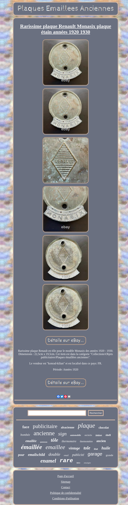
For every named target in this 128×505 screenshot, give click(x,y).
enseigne (87, 463)
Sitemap (65, 481)
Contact (65, 487)
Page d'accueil (65, 476)
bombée (25, 434)
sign (62, 433)
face (25, 427)
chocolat (104, 427)
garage (95, 454)
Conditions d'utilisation (65, 498)
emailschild (36, 455)
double (54, 454)
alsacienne (67, 427)
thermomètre (86, 441)
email (66, 455)
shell (108, 435)
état (96, 449)
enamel (48, 461)
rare (66, 461)
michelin (88, 435)
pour (21, 455)
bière (78, 463)
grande (109, 455)
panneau (43, 442)
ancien (101, 441)
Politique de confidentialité (65, 492)
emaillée (31, 441)
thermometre (69, 441)
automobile (75, 435)
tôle (54, 440)
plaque (86, 425)
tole (86, 447)
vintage (74, 448)
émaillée (31, 447)
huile (105, 448)
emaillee (55, 447)
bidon (99, 435)
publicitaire (45, 426)
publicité (78, 455)
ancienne (44, 433)
